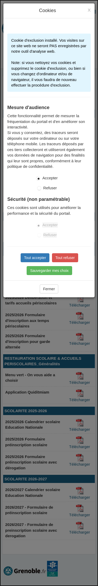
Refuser (50, 188)
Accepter (50, 178)
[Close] (89, 10)
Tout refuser (65, 258)
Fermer (49, 289)
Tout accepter (35, 258)
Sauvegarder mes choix (49, 270)
